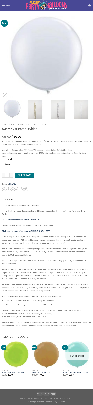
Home (4, 125)
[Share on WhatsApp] (4, 189)
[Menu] (6, 6)
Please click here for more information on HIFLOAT (23, 219)
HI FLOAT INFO (36, 398)
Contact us (25, 398)
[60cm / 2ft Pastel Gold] (46, 354)
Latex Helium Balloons (26, 125)
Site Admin (68, 398)
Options (7, 164)
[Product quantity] (7, 175)
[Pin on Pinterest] (22, 189)
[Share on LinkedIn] (26, 189)
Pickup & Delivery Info (53, 398)
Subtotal (8, 159)
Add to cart (24, 175)
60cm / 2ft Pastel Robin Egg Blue (75, 373)
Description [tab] (7, 199)
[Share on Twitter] (13, 189)
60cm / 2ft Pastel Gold (41, 373)
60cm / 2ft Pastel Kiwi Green (13, 373)
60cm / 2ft (43, 125)
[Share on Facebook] (8, 189)
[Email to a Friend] (17, 189)
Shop (11, 125)
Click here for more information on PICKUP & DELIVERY (26, 231)
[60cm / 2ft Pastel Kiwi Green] (16, 354)
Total (6, 169)
